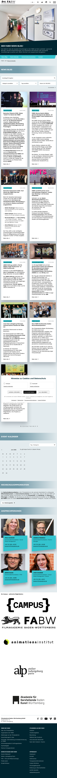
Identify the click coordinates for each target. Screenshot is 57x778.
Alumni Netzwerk (5, 754)
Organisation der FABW (7, 732)
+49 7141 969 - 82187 (10, 544)
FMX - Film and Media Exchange (10, 758)
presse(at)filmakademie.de (12, 546)
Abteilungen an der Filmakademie (10, 735)
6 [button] (27, 426)
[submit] (54, 78)
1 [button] (20, 426)
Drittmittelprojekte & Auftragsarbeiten (11, 743)
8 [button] (30, 426)
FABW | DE (3, 60)
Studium (32, 730)
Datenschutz (33, 758)
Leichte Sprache (34, 770)
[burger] (54, 2)
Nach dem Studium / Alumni (37, 742)
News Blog (4, 57)
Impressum (32, 754)
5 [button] (26, 426)
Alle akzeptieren (29, 392)
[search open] (50, 2)
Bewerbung (33, 735)
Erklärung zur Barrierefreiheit (37, 767)
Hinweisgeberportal (35, 765)
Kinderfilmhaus (5, 763)
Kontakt (40, 57)
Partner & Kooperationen (8, 748)
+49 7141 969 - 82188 (39, 544)
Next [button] (37, 426)
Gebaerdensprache (35, 772)
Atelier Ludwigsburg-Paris (8, 756)
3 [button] (23, 426)
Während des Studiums (36, 737)
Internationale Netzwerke (36, 739)
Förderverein (4, 761)
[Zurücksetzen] (52, 87)
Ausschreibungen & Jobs (7, 737)
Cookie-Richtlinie (34, 763)
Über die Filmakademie (7, 730)
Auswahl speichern (14, 392)
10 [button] (33, 426)
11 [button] (35, 426)
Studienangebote (34, 732)
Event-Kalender (14, 57)
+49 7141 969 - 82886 (11, 577)
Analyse (8, 383)
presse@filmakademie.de (40, 581)
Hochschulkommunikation (28, 57)
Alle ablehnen (43, 392)
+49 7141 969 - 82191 (39, 579)
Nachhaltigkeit (5, 745)
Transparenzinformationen (37, 761)
